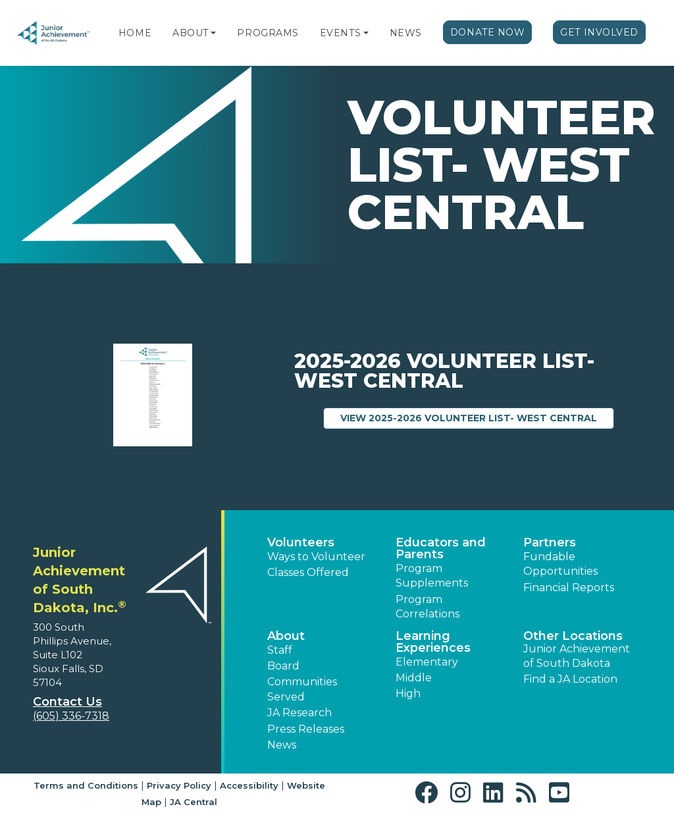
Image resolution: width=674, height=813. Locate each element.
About (190, 33)
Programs (267, 33)
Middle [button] (414, 677)
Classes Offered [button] (308, 572)
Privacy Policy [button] (179, 785)
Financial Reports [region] (568, 587)
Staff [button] (279, 650)
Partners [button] (549, 542)
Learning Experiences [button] (433, 642)
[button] (213, 33)
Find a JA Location (570, 679)
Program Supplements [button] (432, 575)
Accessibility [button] (249, 785)
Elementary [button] (427, 662)
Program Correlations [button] (427, 606)
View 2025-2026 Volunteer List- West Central (477, 417)
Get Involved (599, 32)
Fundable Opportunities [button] (560, 563)
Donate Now (487, 32)
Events (340, 33)
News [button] (281, 745)
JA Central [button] (193, 802)
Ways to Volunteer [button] (316, 556)
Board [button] (283, 666)
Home (134, 33)
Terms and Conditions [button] (86, 785)
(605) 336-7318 (71, 716)
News (406, 33)
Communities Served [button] (302, 688)
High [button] (408, 693)
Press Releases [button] (305, 729)
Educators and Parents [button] (441, 548)
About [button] (286, 636)
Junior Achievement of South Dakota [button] (576, 656)
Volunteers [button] (300, 542)
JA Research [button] (299, 712)
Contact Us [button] (67, 702)
